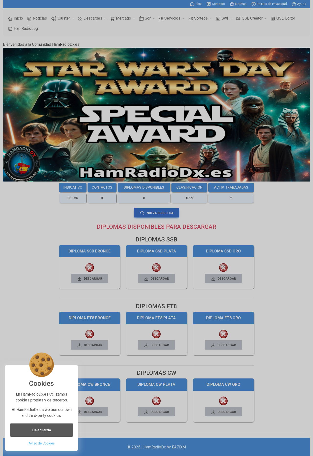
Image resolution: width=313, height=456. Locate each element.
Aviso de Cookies (42, 443)
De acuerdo (41, 430)
